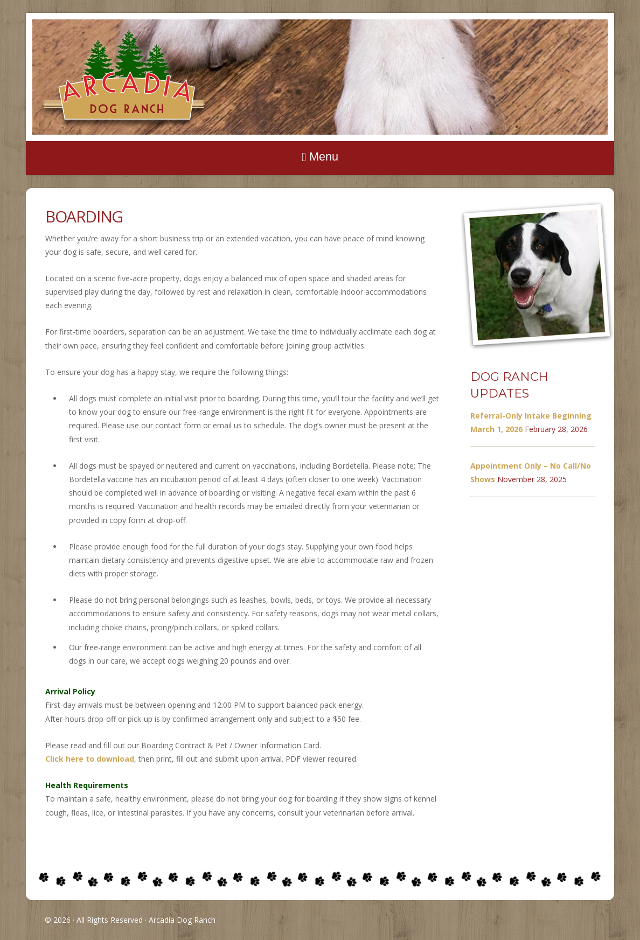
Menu (323, 156)
